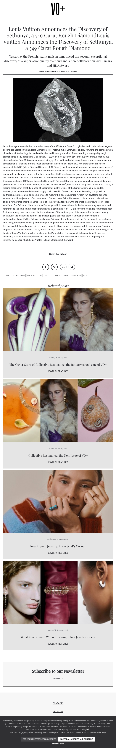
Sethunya (76, 276)
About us (58, 711)
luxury (56, 276)
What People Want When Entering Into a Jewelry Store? (58, 637)
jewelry (20, 276)
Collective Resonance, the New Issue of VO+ (58, 455)
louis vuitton (34, 276)
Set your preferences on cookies (39, 739)
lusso (47, 276)
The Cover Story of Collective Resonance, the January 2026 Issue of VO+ (58, 364)
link (87, 729)
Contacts (58, 703)
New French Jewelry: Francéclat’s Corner (58, 546)
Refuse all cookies (58, 743)
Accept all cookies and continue (76, 739)
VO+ (85, 276)
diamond (8, 276)
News (65, 276)
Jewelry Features (58, 371)
